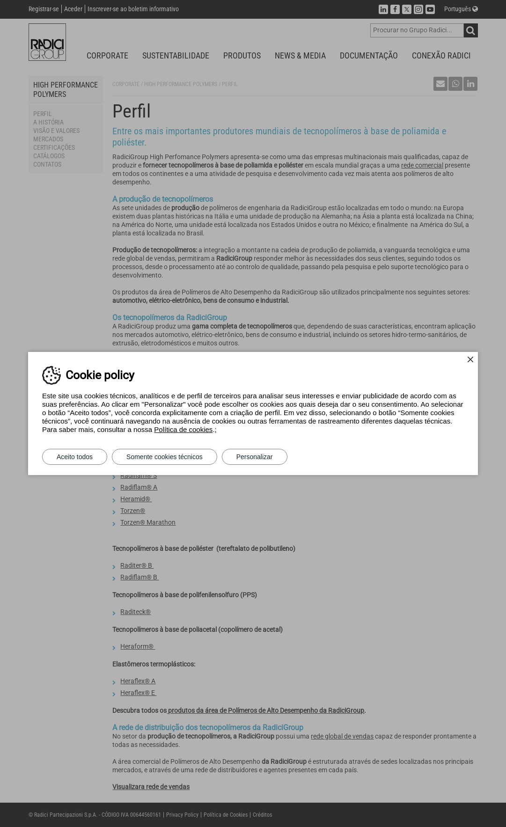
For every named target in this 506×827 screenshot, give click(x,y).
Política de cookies (183, 429)
